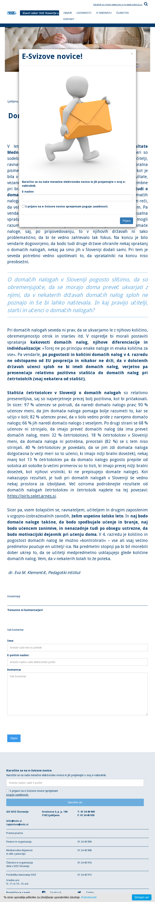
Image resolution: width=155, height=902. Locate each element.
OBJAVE (67, 12)
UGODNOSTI (84, 12)
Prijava (127, 220)
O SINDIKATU (104, 12)
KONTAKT (68, 19)
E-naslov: (28, 191)
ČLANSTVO (122, 12)
